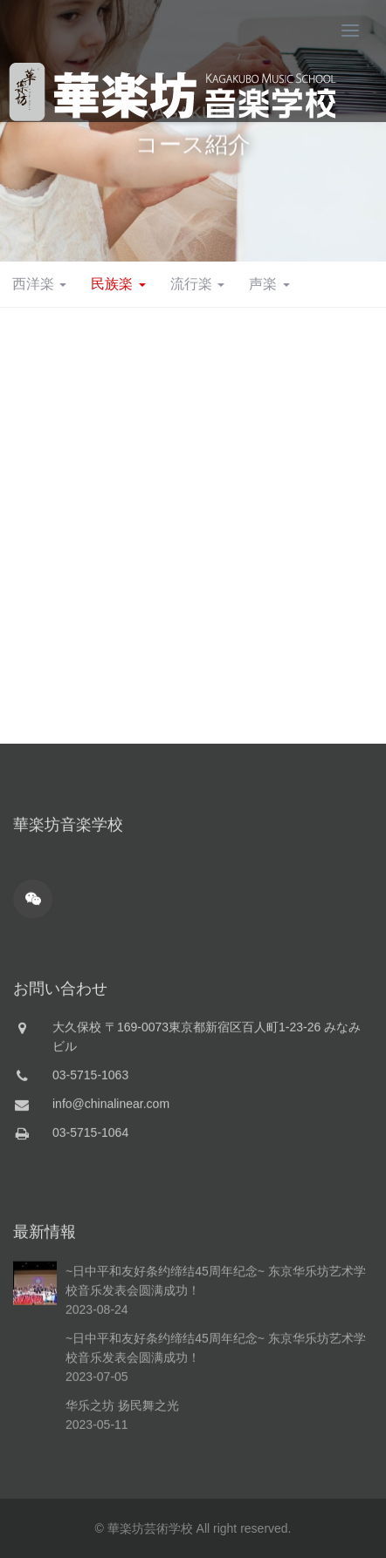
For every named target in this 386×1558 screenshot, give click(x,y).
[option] (193, 131)
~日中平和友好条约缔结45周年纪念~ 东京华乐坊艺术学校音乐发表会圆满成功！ (215, 1385)
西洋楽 (39, 283)
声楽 (269, 283)
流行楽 (197, 283)
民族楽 (118, 283)
